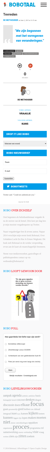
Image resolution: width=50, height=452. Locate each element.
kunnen (8, 417)
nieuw (13, 423)
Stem (10, 370)
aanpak (7, 395)
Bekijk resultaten (16, 376)
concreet (20, 399)
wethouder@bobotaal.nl (13, 261)
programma (35, 428)
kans (18, 414)
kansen (24, 413)
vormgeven (9, 56)
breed (14, 400)
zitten (22, 436)
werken (6, 437)
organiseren (7, 428)
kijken (33, 413)
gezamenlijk (13, 409)
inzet (14, 413)
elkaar (25, 405)
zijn (16, 436)
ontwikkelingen (22, 423)
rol (42, 427)
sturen (20, 432)
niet (6, 422)
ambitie (25, 396)
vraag (41, 432)
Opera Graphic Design (38, 448)
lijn (20, 418)
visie (35, 432)
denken (30, 399)
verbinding (28, 432)
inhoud (37, 409)
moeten (41, 417)
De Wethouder (10, 20)
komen (42, 413)
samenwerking (10, 432)
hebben (27, 409)
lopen (24, 417)
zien (11, 436)
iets (32, 409)
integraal (7, 413)
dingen (38, 400)
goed (20, 409)
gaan (5, 409)
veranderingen (31, 53)
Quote (19, 51)
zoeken (30, 436)
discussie (8, 405)
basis (38, 395)
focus (37, 403)
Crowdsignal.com (30, 376)
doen (17, 405)
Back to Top (24, 202)
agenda (16, 395)
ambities (31, 396)
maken (32, 417)
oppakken (33, 422)
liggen (15, 418)
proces (21, 426)
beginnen (17, 53)
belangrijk (7, 400)
